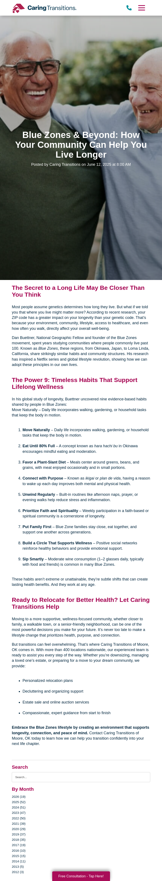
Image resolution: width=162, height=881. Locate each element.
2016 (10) (18, 850)
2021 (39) (18, 823)
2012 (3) (18, 872)
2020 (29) (18, 829)
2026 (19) (18, 796)
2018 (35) (18, 839)
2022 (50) (18, 818)
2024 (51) (18, 807)
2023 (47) (18, 812)
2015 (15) (18, 856)
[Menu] (141, 7)
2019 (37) (18, 834)
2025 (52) (18, 802)
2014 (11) (18, 861)
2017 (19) (18, 845)
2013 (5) (18, 866)
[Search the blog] (81, 777)
